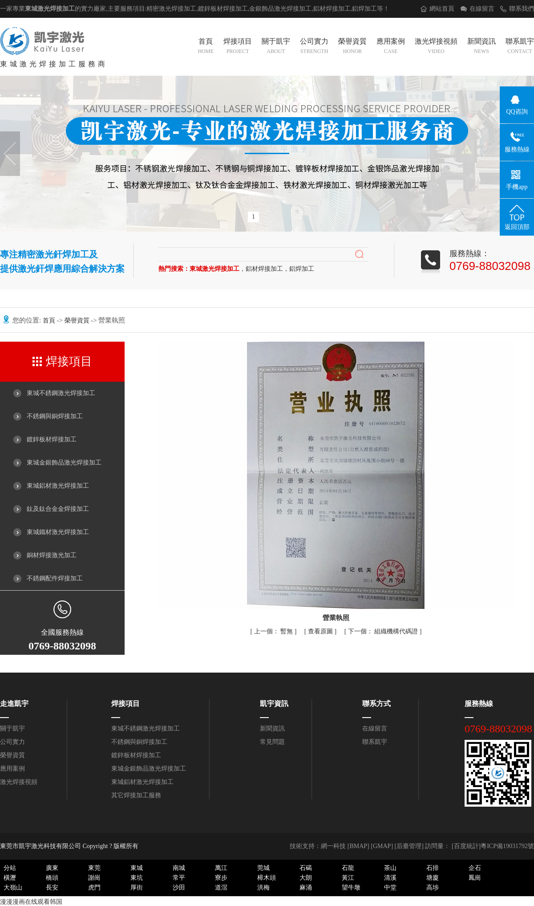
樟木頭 (266, 877)
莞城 (263, 868)
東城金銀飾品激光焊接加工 (64, 462)
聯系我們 (521, 8)
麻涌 (305, 887)
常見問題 (272, 742)
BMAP (358, 846)
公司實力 (314, 46)
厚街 (136, 887)
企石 (475, 868)
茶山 (390, 868)
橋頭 (52, 877)
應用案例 (390, 46)
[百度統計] (466, 846)
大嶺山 (13, 887)
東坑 (136, 877)
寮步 (221, 877)
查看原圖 (321, 631)
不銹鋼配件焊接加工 (55, 578)
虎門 (94, 887)
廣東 (52, 868)
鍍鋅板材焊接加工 (52, 439)
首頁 (206, 46)
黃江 (348, 877)
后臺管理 (408, 846)
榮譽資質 (352, 46)
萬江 (221, 868)
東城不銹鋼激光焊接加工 (61, 393)
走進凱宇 (14, 703)
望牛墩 (351, 887)
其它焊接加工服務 (136, 795)
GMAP (382, 846)
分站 (10, 868)
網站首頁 (441, 8)
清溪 (390, 877)
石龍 (348, 868)
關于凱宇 (276, 46)
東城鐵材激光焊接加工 (58, 532)
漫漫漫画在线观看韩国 (31, 901)
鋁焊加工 (364, 8)
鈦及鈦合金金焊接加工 (58, 509)
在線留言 (481, 8)
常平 (179, 877)
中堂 (390, 887)
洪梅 (263, 887)
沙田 (179, 887)
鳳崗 (475, 877)
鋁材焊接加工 (332, 8)
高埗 (432, 887)
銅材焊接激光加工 (52, 555)
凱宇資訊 (274, 703)
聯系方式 (376, 703)
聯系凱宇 (520, 46)
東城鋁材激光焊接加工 (58, 485)
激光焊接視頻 (436, 46)
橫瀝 (10, 877)
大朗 (305, 877)
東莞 (94, 868)
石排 (432, 868)
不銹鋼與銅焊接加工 (55, 416)
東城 (136, 868)
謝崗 (94, 877)
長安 (52, 887)
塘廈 (432, 877)
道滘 (221, 887)
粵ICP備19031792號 (507, 846)
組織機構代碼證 (384, 631)
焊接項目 (237, 46)
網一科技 (333, 846)
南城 (179, 868)
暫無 (274, 631)
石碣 (305, 868)
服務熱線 (479, 703)
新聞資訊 (481, 46)
